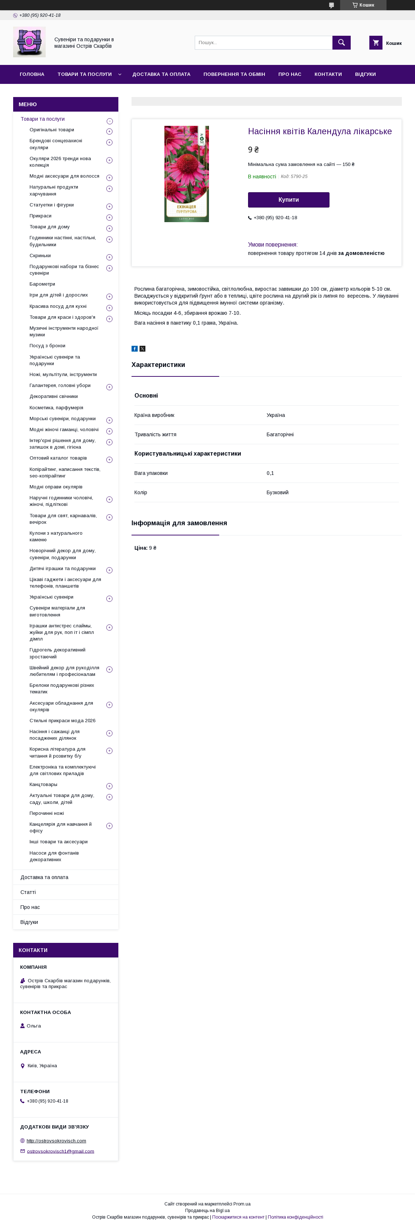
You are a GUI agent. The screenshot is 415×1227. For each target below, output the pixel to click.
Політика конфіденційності (295, 1217)
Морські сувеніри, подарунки (63, 418)
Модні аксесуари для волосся (64, 176)
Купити (289, 200)
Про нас (289, 74)
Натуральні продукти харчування (54, 190)
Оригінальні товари (52, 129)
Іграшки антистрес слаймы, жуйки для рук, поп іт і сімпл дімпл (62, 632)
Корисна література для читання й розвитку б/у (57, 752)
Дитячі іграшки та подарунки (63, 568)
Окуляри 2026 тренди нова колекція (60, 162)
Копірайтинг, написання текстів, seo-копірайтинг (65, 473)
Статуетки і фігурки (52, 205)
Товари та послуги (84, 74)
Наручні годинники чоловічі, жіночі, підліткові (61, 501)
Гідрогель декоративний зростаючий (57, 653)
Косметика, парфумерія (56, 407)
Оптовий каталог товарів (58, 458)
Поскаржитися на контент (238, 1217)
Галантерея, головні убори (60, 385)
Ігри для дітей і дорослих (59, 295)
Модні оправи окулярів (56, 486)
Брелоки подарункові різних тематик (62, 688)
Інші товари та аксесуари (59, 841)
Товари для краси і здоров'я (62, 317)
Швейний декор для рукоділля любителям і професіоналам (64, 671)
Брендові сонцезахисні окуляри (56, 144)
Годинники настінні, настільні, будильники (63, 241)
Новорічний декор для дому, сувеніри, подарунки (63, 554)
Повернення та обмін (234, 74)
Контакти (328, 74)
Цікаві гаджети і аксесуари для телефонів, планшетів (65, 583)
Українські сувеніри (51, 597)
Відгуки (365, 74)
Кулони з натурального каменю (56, 536)
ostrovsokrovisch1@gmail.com (60, 1151)
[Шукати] (341, 43)
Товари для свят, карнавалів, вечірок (63, 519)
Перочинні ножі (47, 813)
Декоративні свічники (54, 396)
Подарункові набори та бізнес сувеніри (64, 270)
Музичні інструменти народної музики (64, 331)
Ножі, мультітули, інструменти (63, 374)
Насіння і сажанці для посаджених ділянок (55, 735)
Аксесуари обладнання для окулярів (61, 706)
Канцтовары (43, 784)
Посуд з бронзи (47, 345)
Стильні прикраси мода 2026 (62, 720)
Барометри (42, 284)
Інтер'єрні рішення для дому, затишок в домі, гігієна (63, 444)
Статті (28, 892)
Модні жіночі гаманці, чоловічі (64, 429)
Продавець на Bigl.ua (207, 1210)
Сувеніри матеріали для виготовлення (57, 611)
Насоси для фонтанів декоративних (54, 856)
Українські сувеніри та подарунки (55, 360)
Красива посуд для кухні (58, 306)
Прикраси (41, 215)
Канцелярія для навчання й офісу (61, 827)
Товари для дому (50, 226)
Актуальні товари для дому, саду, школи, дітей (62, 799)
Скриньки (40, 255)
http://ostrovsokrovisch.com (56, 1140)
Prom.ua (242, 1204)
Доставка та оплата (161, 74)
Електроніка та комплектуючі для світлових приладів (63, 770)
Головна (32, 74)
